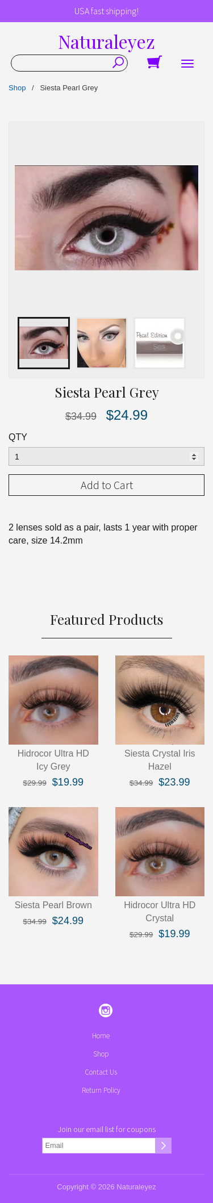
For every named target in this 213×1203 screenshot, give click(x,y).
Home (101, 1036)
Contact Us (101, 1072)
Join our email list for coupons (107, 1129)
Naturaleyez (106, 41)
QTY (18, 437)
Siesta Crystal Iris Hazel (159, 760)
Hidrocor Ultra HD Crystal (159, 911)
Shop (17, 87)
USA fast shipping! (106, 10)
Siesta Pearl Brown (53, 905)
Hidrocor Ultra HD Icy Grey (53, 760)
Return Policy (101, 1090)
